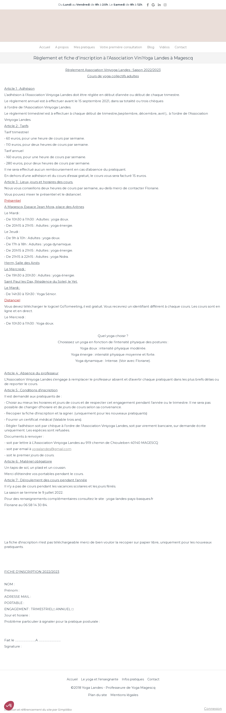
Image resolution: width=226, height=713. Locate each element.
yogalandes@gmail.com (51, 449)
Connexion (213, 709)
